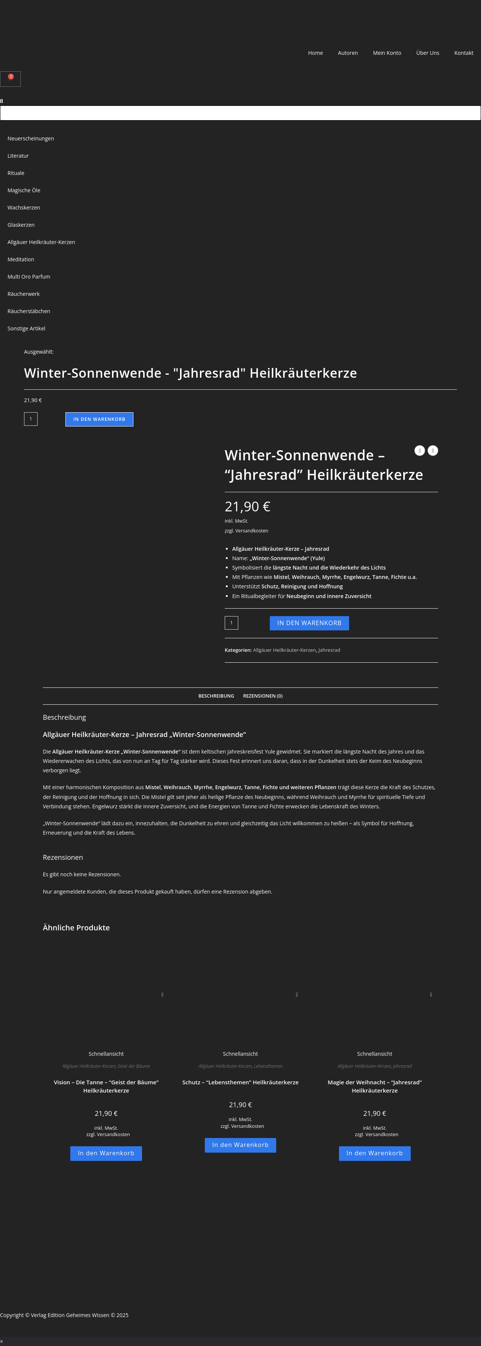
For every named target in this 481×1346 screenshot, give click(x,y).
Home (315, 52)
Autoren (348, 52)
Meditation (21, 259)
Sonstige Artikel (26, 328)
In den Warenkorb (99, 419)
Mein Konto (387, 52)
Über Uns (427, 52)
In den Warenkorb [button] (106, 1153)
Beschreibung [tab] (216, 696)
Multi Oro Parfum (29, 276)
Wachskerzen (24, 207)
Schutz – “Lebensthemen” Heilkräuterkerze (240, 1082)
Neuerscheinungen (31, 138)
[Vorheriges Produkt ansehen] (419, 450)
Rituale (16, 172)
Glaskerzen (21, 224)
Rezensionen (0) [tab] (263, 696)
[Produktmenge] (31, 419)
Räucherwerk (24, 293)
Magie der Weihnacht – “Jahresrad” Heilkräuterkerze (375, 1086)
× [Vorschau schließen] (1, 1341)
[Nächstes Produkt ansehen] (433, 450)
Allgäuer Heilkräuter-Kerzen (41, 242)
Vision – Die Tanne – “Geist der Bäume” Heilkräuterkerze (106, 1086)
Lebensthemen (268, 1066)
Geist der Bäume (134, 1066)
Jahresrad (329, 650)
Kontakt (463, 52)
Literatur (18, 155)
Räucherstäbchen (29, 311)
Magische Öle (24, 190)
